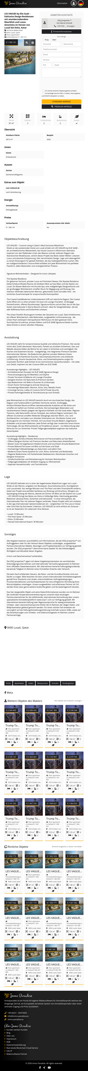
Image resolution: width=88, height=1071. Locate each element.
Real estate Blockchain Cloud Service (21, 1048)
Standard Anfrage (61, 101)
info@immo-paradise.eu (18, 1016)
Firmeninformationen (61, 31)
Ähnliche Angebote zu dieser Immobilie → (68, 846)
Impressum (10, 1039)
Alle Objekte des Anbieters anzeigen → (69, 701)
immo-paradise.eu (15, 1019)
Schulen (55, 683)
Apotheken (19, 683)
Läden (30, 683)
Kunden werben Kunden (16, 1029)
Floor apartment (13, 35)
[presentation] (59, 83)
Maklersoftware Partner (15, 1054)
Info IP (8, 1051)
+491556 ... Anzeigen (64, 26)
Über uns (9, 1036)
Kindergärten (68, 683)
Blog (7, 1033)
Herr (54, 39)
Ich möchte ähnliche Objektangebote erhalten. (61, 91)
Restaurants (42, 683)
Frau (47, 39)
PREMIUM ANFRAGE (61, 106)
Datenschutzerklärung (15, 1045)
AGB (7, 1042)
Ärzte (8, 683)
